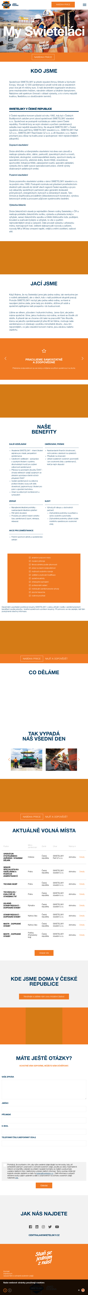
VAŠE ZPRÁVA (8, 1077)
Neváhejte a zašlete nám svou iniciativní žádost (44, 997)
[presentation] (20, 1154)
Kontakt (6, 1272)
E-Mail (5, 1126)
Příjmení (6, 1115)
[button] (5, 358)
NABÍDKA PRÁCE (63, 5)
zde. (16, 1178)
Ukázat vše (44, 953)
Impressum (7, 1274)
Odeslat (44, 1185)
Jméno (5, 1103)
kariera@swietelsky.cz (44, 1173)
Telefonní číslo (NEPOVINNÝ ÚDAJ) (19, 1137)
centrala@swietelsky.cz (44, 1235)
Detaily (82, 857)
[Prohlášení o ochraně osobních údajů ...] (10, 1290)
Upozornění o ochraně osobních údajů (18, 1276)
